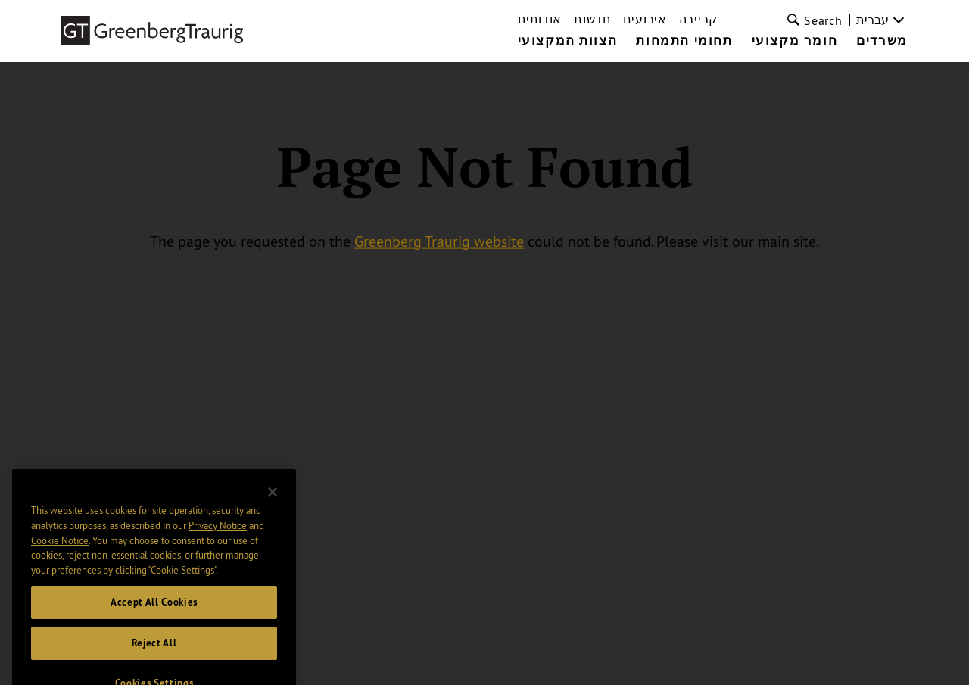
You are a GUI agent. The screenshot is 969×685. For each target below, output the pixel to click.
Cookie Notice (60, 551)
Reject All (154, 653)
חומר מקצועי (795, 40)
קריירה (698, 19)
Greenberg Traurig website (439, 240)
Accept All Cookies (154, 612)
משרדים (882, 40)
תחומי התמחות (684, 40)
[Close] (272, 502)
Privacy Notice (218, 536)
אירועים (645, 19)
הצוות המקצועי (568, 40)
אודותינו (540, 19)
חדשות (592, 19)
